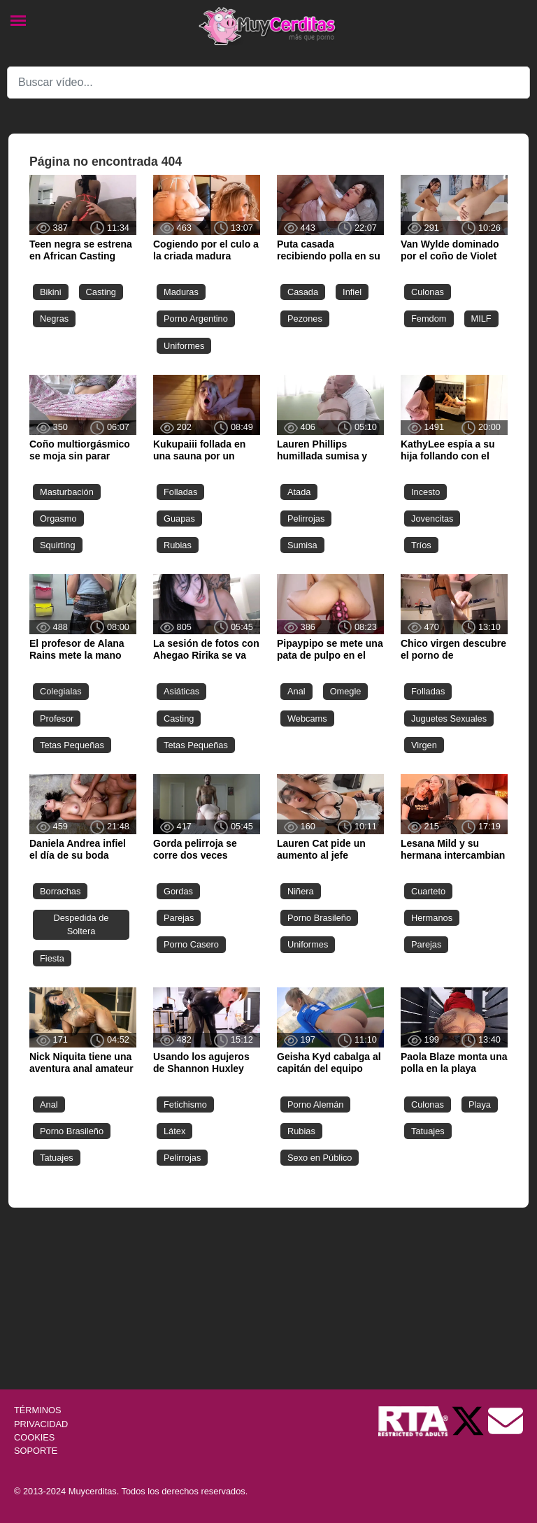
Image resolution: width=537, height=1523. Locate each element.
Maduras (181, 292)
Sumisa (302, 545)
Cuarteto (428, 891)
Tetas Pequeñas (72, 745)
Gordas (178, 891)
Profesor (56, 718)
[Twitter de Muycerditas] (469, 1420)
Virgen (424, 745)
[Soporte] (505, 1420)
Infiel (352, 292)
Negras (54, 318)
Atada (298, 492)
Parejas (179, 918)
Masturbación (67, 492)
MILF (481, 318)
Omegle (345, 691)
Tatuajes (56, 1157)
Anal (296, 691)
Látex (174, 1131)
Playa (479, 1104)
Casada (302, 292)
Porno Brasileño (319, 918)
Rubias (178, 545)
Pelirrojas (305, 518)
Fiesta (52, 958)
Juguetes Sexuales (449, 718)
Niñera (300, 891)
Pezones (304, 318)
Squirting (58, 545)
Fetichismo (185, 1104)
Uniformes (184, 346)
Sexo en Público (319, 1157)
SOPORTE (35, 1450)
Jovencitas (432, 518)
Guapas (179, 518)
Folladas (180, 492)
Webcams (307, 718)
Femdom (429, 318)
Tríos (421, 545)
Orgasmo (58, 518)
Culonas (427, 292)
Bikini (51, 292)
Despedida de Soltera (81, 924)
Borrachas (60, 891)
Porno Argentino (196, 318)
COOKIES (34, 1437)
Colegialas (61, 691)
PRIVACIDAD (41, 1424)
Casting (101, 292)
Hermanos (431, 918)
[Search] (268, 82)
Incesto (425, 492)
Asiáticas (181, 691)
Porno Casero (191, 944)
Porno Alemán (315, 1104)
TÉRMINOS (38, 1410)
